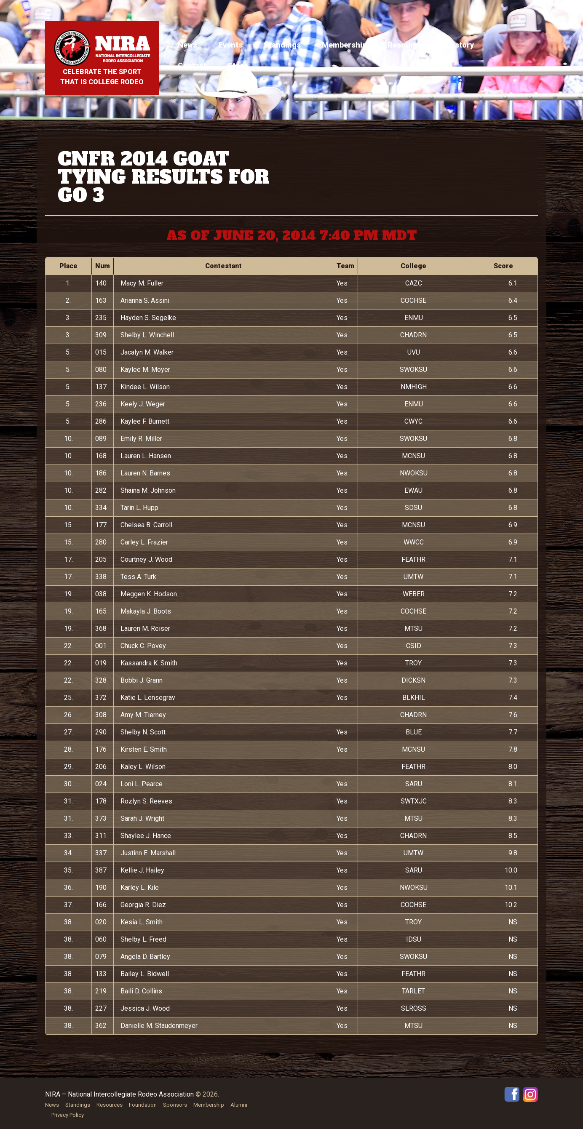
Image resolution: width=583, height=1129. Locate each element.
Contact (192, 65)
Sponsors (175, 1105)
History (460, 44)
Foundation (143, 1105)
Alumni (238, 1105)
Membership (344, 44)
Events (230, 44)
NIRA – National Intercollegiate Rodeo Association (119, 1094)
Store (237, 65)
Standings (282, 44)
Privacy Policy (67, 1115)
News (187, 44)
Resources (407, 44)
